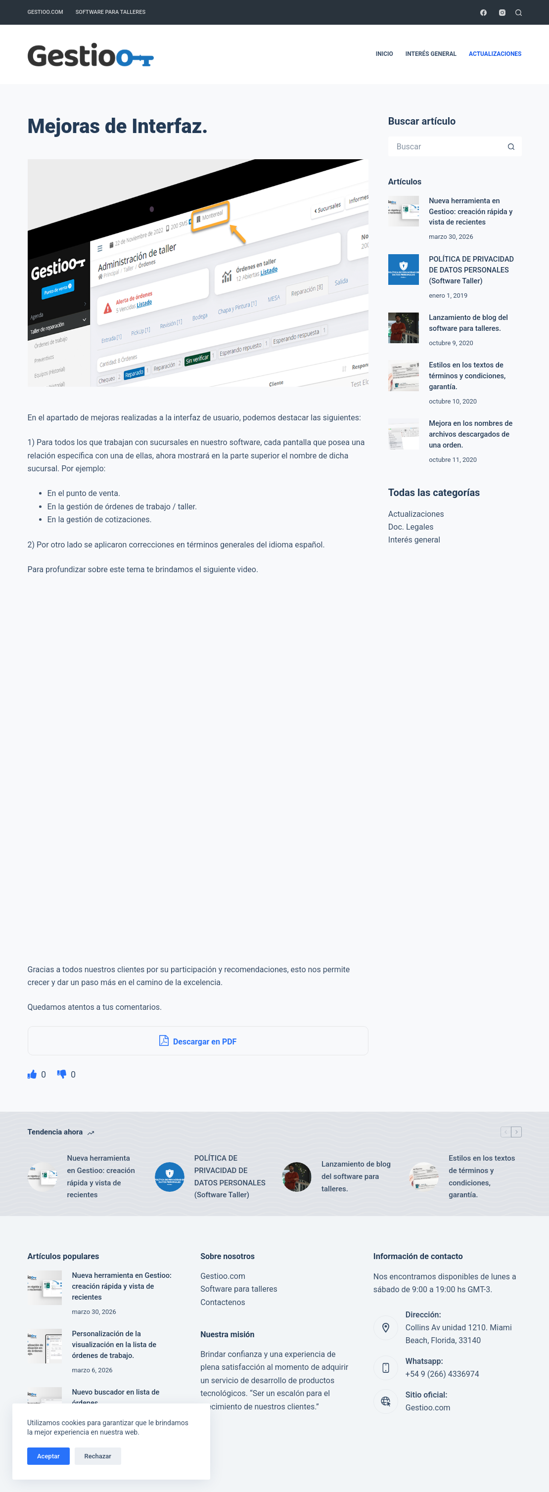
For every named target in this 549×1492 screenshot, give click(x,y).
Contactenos (222, 1302)
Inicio (384, 53)
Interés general (431, 53)
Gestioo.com (45, 12)
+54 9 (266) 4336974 (442, 1374)
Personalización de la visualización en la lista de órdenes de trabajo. (114, 1344)
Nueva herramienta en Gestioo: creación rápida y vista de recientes (470, 211)
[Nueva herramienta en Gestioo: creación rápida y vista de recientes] (403, 211)
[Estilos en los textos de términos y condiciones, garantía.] (403, 375)
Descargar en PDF (197, 1040)
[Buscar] (518, 12)
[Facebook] (483, 12)
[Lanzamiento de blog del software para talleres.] (403, 328)
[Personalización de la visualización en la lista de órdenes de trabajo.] (45, 1346)
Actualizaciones (495, 53)
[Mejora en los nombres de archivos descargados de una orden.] (403, 433)
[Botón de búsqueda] (512, 146)
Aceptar (48, 1456)
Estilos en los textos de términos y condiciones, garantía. (467, 376)
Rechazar (98, 1456)
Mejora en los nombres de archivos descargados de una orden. (470, 434)
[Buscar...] (445, 146)
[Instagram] (502, 12)
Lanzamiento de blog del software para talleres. (356, 1176)
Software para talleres (110, 12)
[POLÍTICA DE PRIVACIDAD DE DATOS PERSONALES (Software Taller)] (403, 269)
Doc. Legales (411, 527)
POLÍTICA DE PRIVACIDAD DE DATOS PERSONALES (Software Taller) (471, 270)
